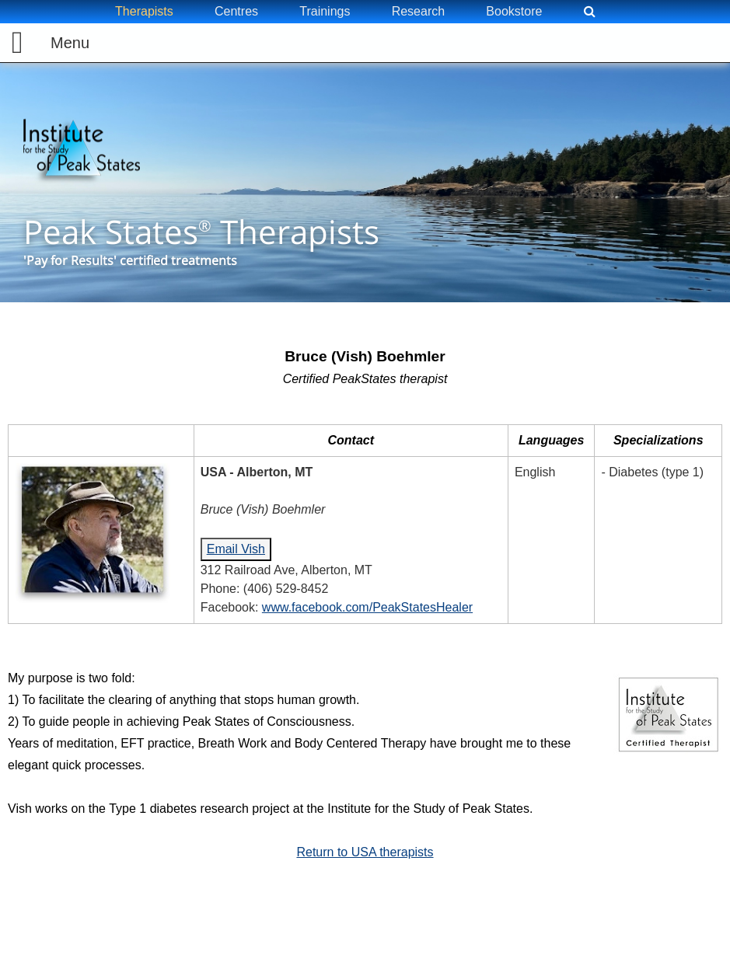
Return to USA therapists (364, 852)
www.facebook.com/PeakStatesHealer (367, 607)
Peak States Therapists (201, 232)
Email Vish (236, 549)
